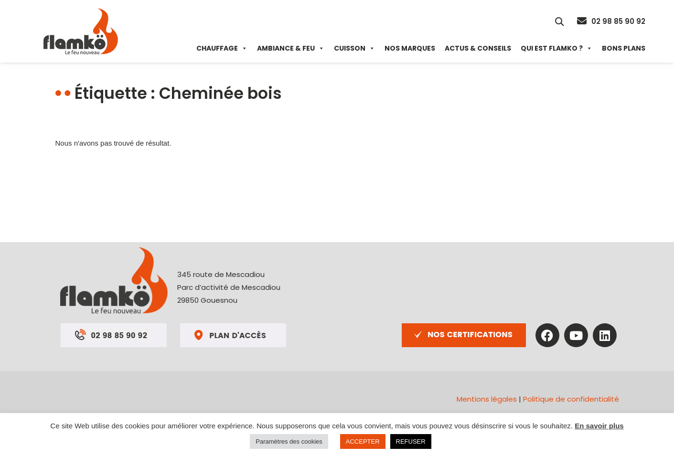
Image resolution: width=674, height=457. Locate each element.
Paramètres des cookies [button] (289, 441)
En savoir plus (599, 426)
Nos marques (410, 48)
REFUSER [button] (411, 441)
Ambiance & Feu (290, 48)
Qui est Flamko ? (556, 48)
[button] (559, 21)
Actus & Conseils (478, 48)
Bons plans (623, 48)
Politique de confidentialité (571, 399)
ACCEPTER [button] (363, 441)
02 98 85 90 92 (618, 21)
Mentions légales (487, 399)
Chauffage (221, 48)
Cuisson (354, 48)
